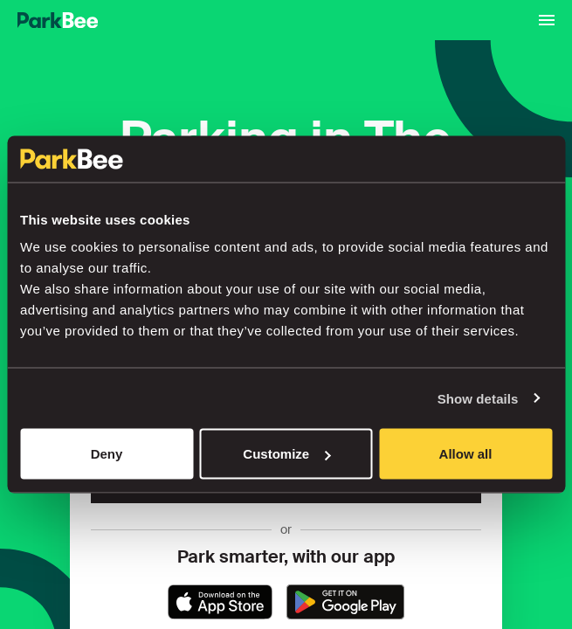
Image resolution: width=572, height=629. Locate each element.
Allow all (466, 453)
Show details (478, 398)
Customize (286, 453)
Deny (107, 453)
